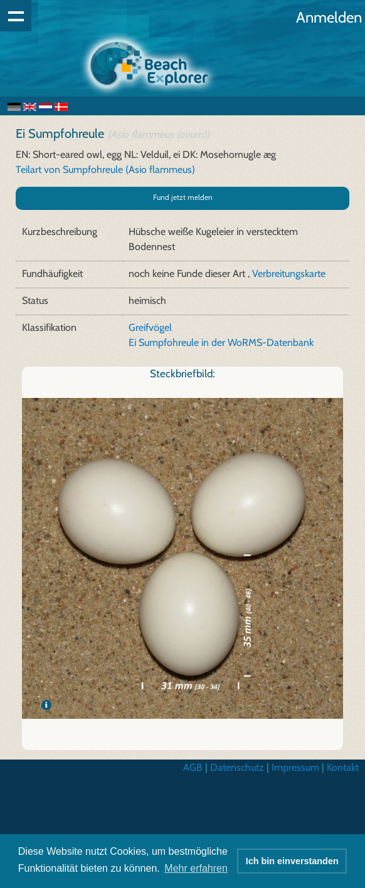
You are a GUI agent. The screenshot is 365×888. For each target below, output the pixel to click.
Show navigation (15, 15)
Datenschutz (237, 767)
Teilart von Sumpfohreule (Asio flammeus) (105, 169)
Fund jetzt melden (183, 197)
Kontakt (343, 767)
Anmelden (329, 17)
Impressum (295, 767)
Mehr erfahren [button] (196, 868)
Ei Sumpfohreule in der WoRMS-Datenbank (221, 342)
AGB (193, 767)
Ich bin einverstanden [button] (292, 861)
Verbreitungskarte (288, 273)
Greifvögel (150, 327)
